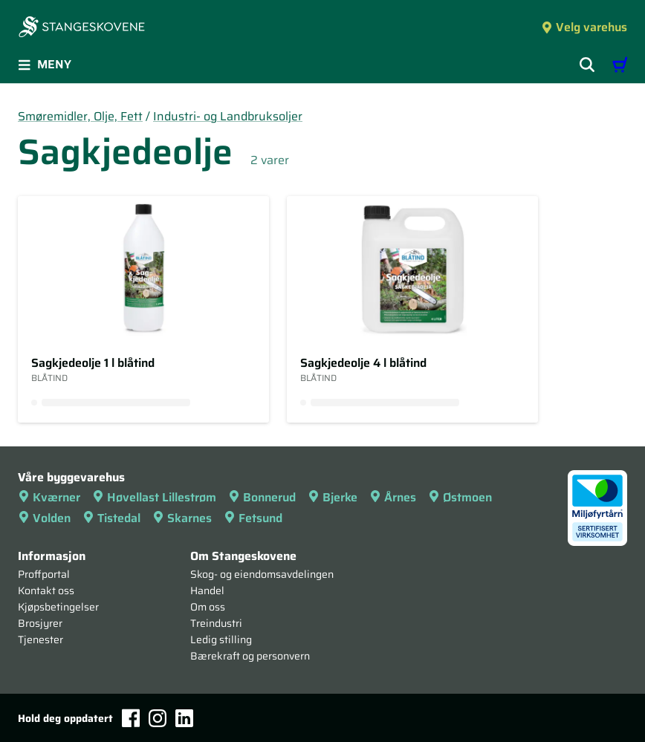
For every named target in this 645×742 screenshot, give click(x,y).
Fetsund (253, 518)
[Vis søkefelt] (587, 64)
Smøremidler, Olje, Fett (80, 116)
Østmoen (460, 497)
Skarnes (182, 518)
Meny (44, 64)
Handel (207, 590)
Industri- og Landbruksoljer (227, 116)
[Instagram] (157, 718)
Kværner (49, 497)
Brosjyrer (40, 623)
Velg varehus (584, 27)
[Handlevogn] (619, 64)
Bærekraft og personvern (250, 656)
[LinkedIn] (184, 718)
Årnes (392, 497)
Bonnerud (262, 497)
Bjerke (332, 497)
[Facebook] (131, 718)
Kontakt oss (46, 590)
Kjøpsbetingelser (58, 607)
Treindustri (216, 623)
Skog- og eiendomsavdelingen (262, 574)
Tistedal (111, 518)
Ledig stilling (221, 639)
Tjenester (40, 639)
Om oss (207, 607)
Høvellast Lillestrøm (154, 497)
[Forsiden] (82, 28)
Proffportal (44, 574)
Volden (44, 518)
